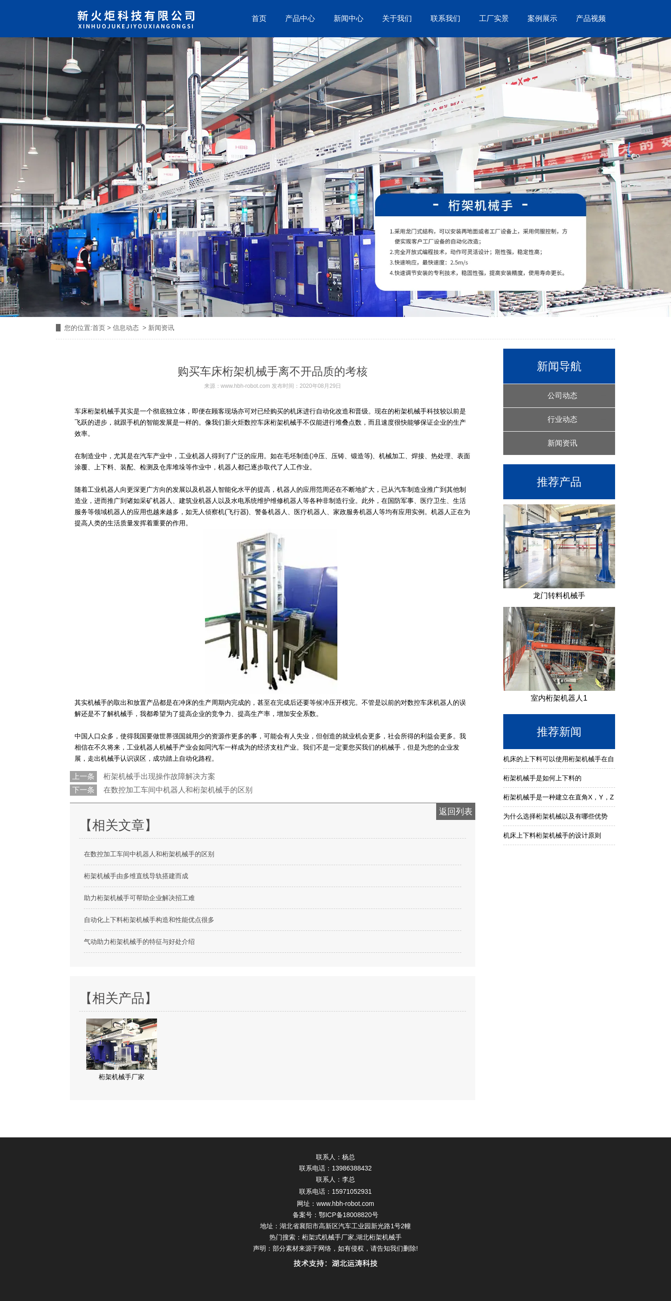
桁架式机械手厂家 (328, 1237)
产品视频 (591, 18)
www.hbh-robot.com (245, 386)
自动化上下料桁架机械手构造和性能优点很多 (149, 919)
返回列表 (455, 811)
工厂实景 (494, 18)
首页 (259, 18)
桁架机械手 (410, 411)
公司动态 (562, 395)
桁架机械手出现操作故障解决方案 (158, 776)
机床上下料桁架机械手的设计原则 (552, 835)
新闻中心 (348, 18)
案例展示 (542, 18)
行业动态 (562, 419)
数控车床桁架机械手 (273, 422)
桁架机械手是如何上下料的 (542, 778)
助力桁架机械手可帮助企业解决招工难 (139, 898)
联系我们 (445, 18)
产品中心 (300, 18)
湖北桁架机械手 (379, 1237)
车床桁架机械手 (97, 411)
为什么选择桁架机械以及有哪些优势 (555, 816)
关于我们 (397, 18)
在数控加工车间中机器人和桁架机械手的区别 (177, 790)
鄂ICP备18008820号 (348, 1214)
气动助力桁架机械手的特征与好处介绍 (139, 941)
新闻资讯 (562, 443)
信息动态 (126, 327)
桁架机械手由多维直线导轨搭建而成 (136, 876)
